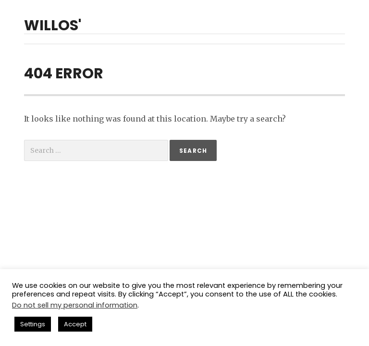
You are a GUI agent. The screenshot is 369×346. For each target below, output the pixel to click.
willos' (52, 25)
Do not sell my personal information (74, 305)
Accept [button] (75, 324)
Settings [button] (32, 324)
